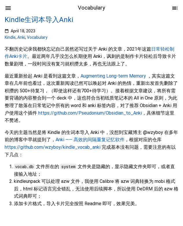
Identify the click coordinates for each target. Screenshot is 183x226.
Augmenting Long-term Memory (113, 76)
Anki (21, 37)
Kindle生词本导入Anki (39, 20)
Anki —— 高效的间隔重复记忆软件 (90, 139)
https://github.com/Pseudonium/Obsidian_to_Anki (90, 113)
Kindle (10, 37)
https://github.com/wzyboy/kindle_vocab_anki (52, 147)
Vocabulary (37, 37)
